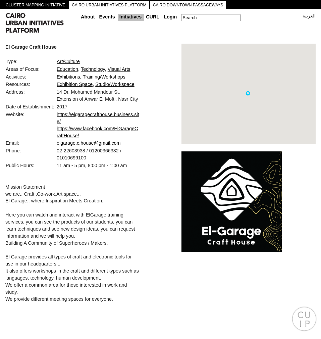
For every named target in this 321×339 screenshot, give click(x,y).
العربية (309, 15)
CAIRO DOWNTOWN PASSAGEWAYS (188, 5)
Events (107, 16)
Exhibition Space (75, 84)
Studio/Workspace (115, 84)
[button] (248, 93)
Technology (93, 69)
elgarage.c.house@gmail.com (89, 143)
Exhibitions (68, 77)
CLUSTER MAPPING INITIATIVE (35, 5)
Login (170, 16)
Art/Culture (68, 61)
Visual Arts (119, 69)
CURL (152, 16)
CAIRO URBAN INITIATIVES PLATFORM (109, 5)
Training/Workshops (104, 77)
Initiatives (130, 16)
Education (67, 69)
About (88, 16)
